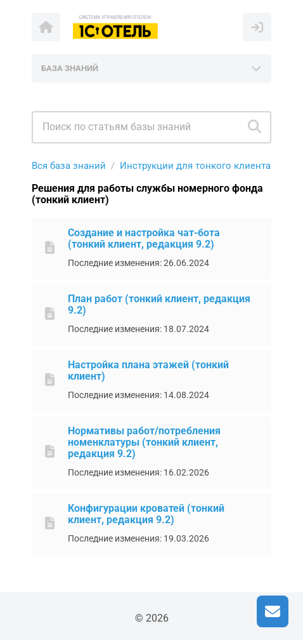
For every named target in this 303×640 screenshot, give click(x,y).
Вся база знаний (69, 165)
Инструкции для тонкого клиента (195, 165)
